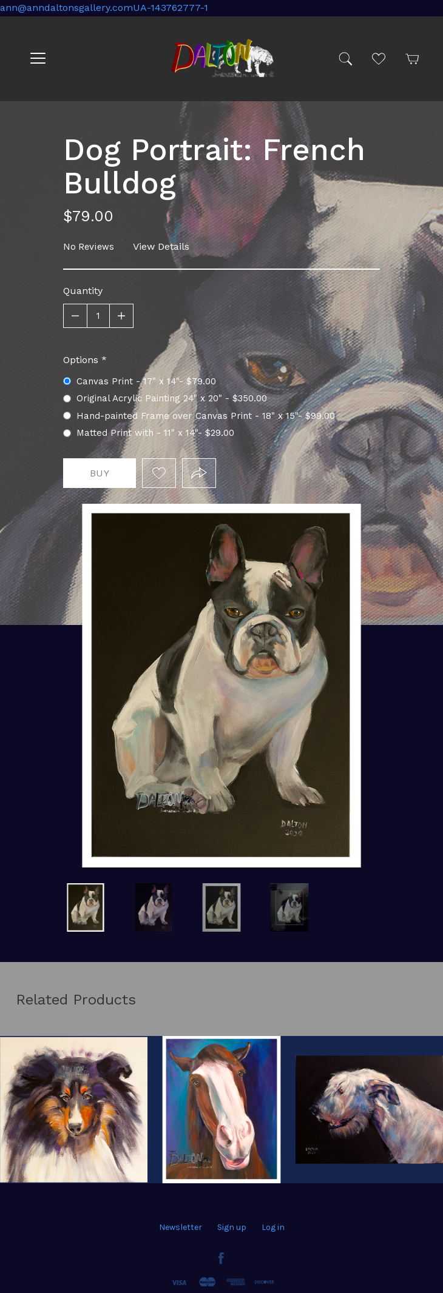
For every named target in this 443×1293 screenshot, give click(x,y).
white (86, 907)
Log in (273, 1227)
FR (221, 907)
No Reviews (88, 246)
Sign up (231, 1227)
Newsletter (180, 1227)
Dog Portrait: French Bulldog (289, 907)
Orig (153, 907)
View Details (161, 246)
